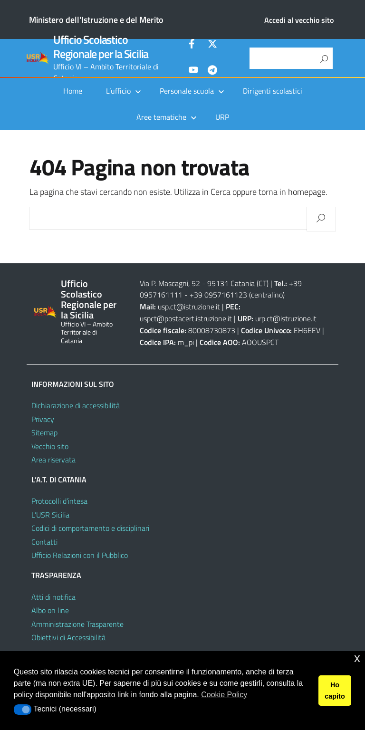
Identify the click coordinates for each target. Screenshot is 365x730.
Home (72, 90)
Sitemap (44, 432)
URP (222, 117)
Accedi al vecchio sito (299, 20)
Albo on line (50, 610)
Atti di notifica (53, 597)
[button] (22, 709)
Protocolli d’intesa (59, 501)
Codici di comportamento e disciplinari (90, 528)
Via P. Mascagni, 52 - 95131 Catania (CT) (204, 283)
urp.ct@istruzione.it (286, 318)
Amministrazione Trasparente (77, 624)
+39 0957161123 (218, 294)
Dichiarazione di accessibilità (75, 405)
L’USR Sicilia (50, 514)
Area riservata (53, 459)
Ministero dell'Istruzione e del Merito (96, 19)
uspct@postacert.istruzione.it (186, 318)
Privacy (42, 419)
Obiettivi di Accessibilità (68, 637)
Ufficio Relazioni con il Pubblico (79, 555)
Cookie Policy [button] (224, 695)
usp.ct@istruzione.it (189, 306)
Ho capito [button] (335, 690)
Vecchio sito (49, 446)
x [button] (357, 658)
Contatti (44, 542)
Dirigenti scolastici (272, 90)
